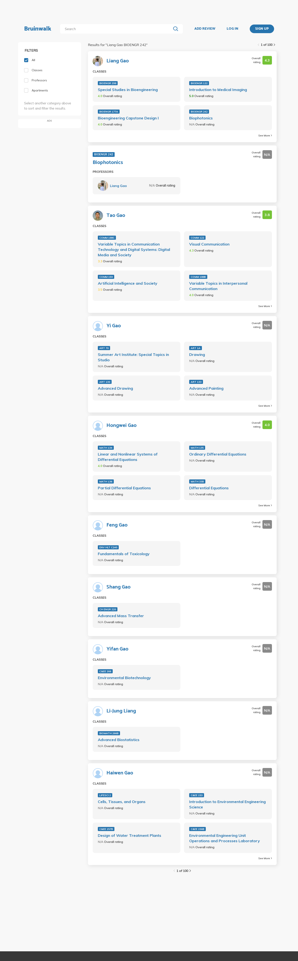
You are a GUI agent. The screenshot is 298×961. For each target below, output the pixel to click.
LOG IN (232, 29)
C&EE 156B (197, 829)
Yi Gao (113, 326)
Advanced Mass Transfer (121, 615)
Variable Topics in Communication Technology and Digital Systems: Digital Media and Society (134, 249)
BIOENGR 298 (107, 83)
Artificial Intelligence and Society (127, 283)
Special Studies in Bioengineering (128, 89)
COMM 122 (197, 237)
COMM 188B (198, 276)
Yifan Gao (117, 649)
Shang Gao (118, 587)
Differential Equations (209, 487)
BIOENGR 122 (199, 83)
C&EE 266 (105, 671)
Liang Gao (117, 61)
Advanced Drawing (115, 388)
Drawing (197, 354)
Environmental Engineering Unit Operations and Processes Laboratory (224, 838)
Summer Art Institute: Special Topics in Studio (133, 357)
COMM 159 (106, 276)
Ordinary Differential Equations (217, 454)
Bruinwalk (37, 29)
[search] (116, 29)
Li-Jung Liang (121, 711)
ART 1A (195, 348)
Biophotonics (201, 118)
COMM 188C (106, 237)
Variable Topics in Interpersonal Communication (218, 286)
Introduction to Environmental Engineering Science (227, 804)
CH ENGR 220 (107, 609)
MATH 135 (197, 447)
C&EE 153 (197, 795)
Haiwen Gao (119, 773)
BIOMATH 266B (109, 733)
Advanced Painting (206, 388)
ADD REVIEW (204, 29)
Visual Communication (209, 244)
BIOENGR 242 (199, 111)
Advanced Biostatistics (118, 739)
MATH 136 (105, 481)
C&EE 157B (106, 829)
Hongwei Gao (121, 426)
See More (265, 135)
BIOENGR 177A (108, 111)
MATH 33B (197, 481)
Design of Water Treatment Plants (129, 835)
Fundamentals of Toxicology (124, 553)
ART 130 (104, 381)
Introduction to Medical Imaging (218, 89)
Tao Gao (115, 215)
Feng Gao (117, 525)
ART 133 (196, 381)
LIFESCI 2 (105, 795)
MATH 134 (105, 447)
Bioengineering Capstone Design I (128, 118)
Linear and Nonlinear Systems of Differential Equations (128, 457)
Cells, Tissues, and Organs (121, 801)
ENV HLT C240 (108, 547)
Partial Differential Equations (124, 487)
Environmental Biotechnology (124, 677)
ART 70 (104, 348)
